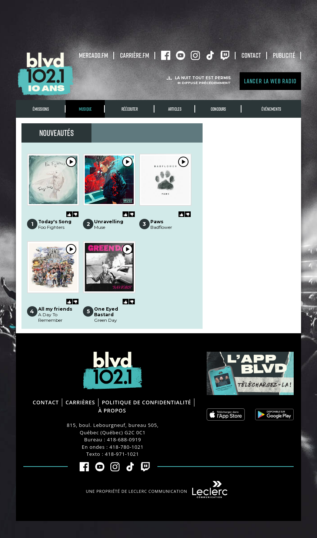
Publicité (284, 55)
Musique (85, 109)
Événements (271, 109)
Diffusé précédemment (206, 83)
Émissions (41, 109)
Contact (251, 55)
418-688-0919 (124, 439)
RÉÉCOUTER (129, 109)
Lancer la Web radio (270, 81)
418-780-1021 (127, 447)
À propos (112, 410)
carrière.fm (134, 55)
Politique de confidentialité (146, 402)
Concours (218, 109)
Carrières (80, 402)
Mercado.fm (93, 55)
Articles (174, 109)
